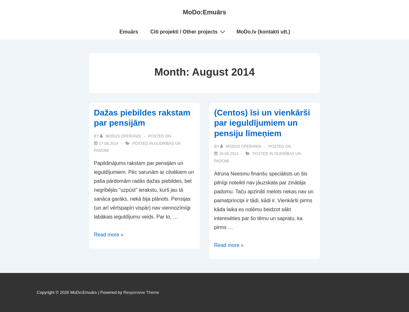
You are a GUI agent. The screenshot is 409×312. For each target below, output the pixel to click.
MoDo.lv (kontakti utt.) (263, 31)
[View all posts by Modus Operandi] (121, 136)
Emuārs (129, 31)
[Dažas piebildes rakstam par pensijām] (108, 143)
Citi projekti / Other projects (188, 31)
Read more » (109, 234)
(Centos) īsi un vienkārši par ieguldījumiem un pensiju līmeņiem (262, 123)
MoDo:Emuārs (204, 12)
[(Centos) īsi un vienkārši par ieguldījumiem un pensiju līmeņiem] (228, 154)
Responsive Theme (141, 292)
